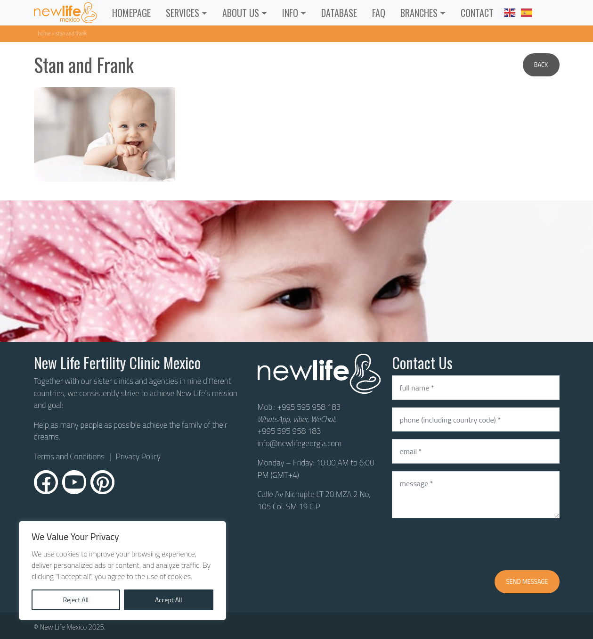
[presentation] (463, 544)
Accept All (168, 600)
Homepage (131, 13)
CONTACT (477, 13)
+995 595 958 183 (309, 407)
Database (339, 13)
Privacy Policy (138, 456)
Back (541, 64)
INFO (290, 13)
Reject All (76, 600)
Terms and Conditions (69, 457)
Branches (419, 13)
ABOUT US (240, 13)
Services (182, 13)
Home (44, 33)
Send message (527, 581)
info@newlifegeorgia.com (300, 443)
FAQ (378, 13)
